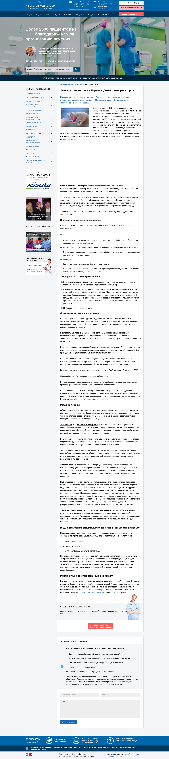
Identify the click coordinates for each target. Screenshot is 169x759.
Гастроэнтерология (34, 101)
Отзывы (67, 14)
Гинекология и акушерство (32, 105)
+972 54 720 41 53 (81, 4)
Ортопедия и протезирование (33, 141)
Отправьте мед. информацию (61, 740)
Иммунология (32, 114)
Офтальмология (32, 146)
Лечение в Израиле (66, 84)
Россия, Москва (103, 2)
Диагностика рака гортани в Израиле (76, 100)
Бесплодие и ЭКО (33, 94)
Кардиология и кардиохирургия (33, 118)
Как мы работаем (35, 61)
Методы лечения (33, 157)
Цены (38, 14)
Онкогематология (33, 133)
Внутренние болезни (35, 97)
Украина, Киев (102, 6)
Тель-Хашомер (97, 592)
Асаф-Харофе (83, 592)
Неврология (31, 130)
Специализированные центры (35, 161)
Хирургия (30, 153)
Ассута (133, 584)
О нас (29, 14)
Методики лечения (103, 100)
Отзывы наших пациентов (61, 61)
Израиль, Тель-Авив (80, 2)
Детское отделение (34, 110)
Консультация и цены (131, 14)
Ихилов (115, 592)
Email (104, 694)
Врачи (46, 14)
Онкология (78, 84)
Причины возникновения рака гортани (76, 97)
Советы (90, 14)
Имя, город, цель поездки (68, 694)
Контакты (102, 14)
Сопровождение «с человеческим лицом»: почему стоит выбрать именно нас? (84, 78)
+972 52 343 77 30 (81, 6)
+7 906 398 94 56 (105, 4)
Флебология (31, 150)
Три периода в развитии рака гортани (112, 97)
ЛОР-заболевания (33, 123)
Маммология (31, 126)
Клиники (56, 14)
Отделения (79, 14)
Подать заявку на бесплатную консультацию (101, 626)
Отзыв (63, 701)
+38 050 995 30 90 (105, 9)
